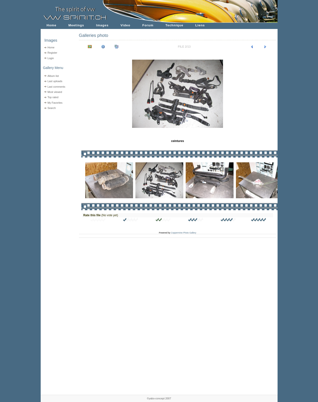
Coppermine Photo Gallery (183, 233)
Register (52, 52)
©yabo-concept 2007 (159, 398)
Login (50, 58)
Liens (200, 25)
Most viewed (54, 92)
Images (102, 25)
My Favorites (54, 102)
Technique (174, 25)
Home (51, 25)
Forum (148, 25)
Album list (53, 75)
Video (125, 25)
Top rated (52, 97)
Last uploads (54, 81)
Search (51, 108)
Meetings (76, 25)
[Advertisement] (57, 141)
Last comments (56, 86)
